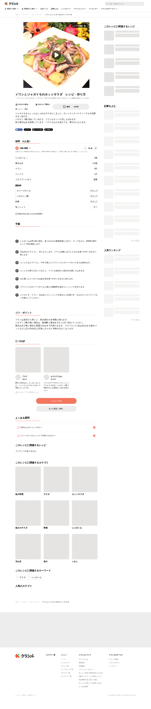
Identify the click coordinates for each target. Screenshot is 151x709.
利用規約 (82, 666)
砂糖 (17, 201)
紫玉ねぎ (19, 163)
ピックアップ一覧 (67, 669)
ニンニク (19, 174)
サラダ (47, 494)
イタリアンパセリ (23, 179)
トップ (63, 659)
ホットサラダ (78, 494)
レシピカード (66, 9)
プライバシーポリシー (86, 669)
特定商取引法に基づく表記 (88, 680)
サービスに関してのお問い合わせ (90, 683)
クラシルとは (83, 659)
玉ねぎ (18, 561)
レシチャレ (113, 666)
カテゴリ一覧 (65, 673)
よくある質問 (83, 686)
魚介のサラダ (21, 528)
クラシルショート (79, 9)
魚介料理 (19, 494)
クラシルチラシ (114, 663)
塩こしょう (20, 207)
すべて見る (135, 241)
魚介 (46, 561)
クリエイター (93, 9)
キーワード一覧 (66, 676)
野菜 (46, 528)
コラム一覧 (65, 666)
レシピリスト (65, 663)
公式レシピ (44, 9)
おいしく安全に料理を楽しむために (91, 673)
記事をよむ (55, 9)
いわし (75, 561)
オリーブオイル (24, 191)
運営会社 (82, 663)
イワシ (18, 169)
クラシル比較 (113, 659)
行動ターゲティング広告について (90, 676)
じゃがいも (21, 158)
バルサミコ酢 (23, 196)
